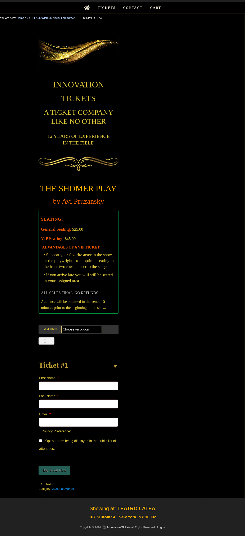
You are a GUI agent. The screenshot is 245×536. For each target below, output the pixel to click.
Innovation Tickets (119, 527)
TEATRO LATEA (136, 508)
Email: (45, 414)
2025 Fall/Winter (64, 18)
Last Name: (49, 396)
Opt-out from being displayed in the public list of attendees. (77, 443)
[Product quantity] (46, 341)
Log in (161, 527)
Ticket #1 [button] (53, 365)
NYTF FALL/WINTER (39, 18)
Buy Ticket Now (54, 470)
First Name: (49, 378)
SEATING (50, 329)
